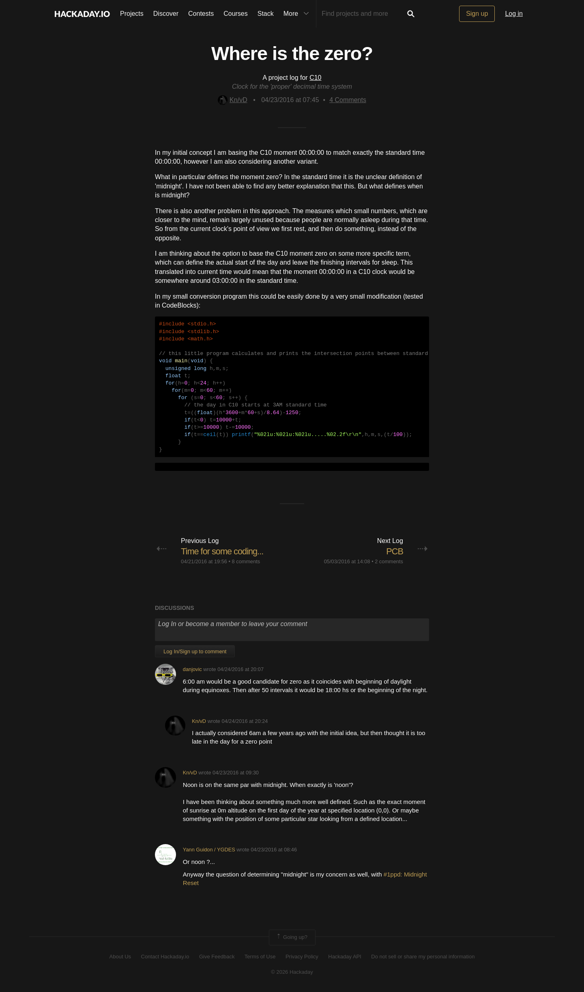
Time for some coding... (222, 551)
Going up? (291, 937)
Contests (201, 13)
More (298, 14)
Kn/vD (232, 99)
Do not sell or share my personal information (422, 957)
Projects (132, 13)
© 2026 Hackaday (292, 972)
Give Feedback (216, 957)
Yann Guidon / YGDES (209, 850)
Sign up (477, 13)
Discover (165, 13)
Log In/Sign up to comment (194, 651)
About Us (120, 957)
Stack (266, 13)
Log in (514, 13)
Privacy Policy (302, 957)
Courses (235, 13)
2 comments (389, 561)
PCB (394, 551)
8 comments (246, 561)
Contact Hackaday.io (165, 957)
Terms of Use (260, 957)
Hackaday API (344, 957)
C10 (315, 77)
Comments (347, 99)
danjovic (192, 669)
